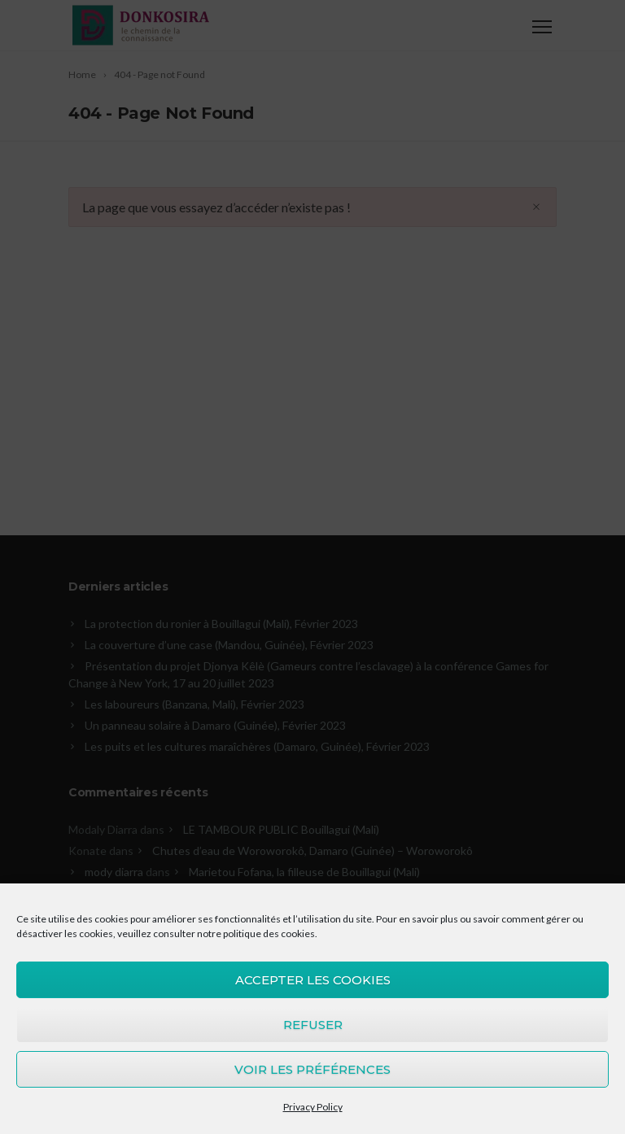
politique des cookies (269, 933)
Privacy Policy (313, 1107)
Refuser (313, 1024)
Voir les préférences (312, 1069)
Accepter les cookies (313, 980)
